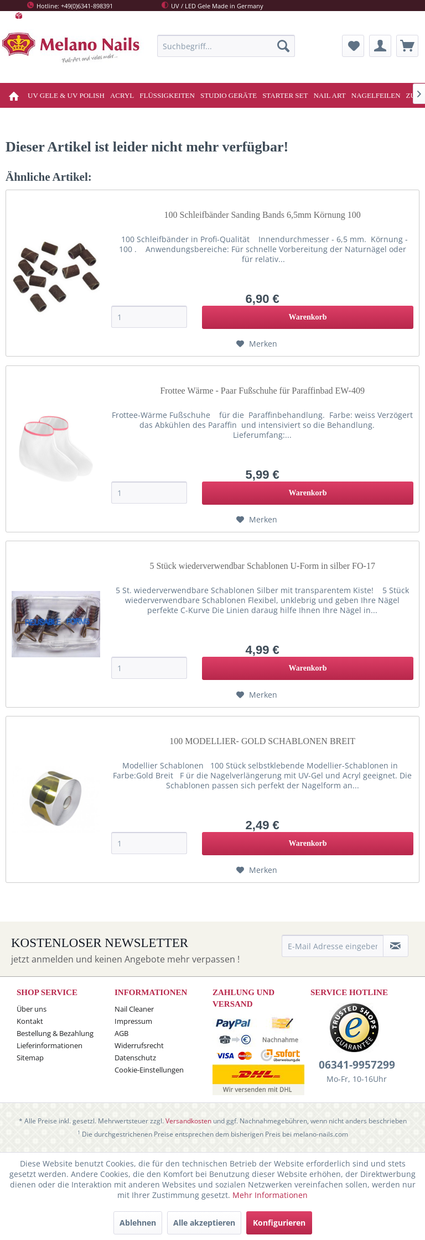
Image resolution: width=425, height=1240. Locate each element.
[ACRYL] (122, 95)
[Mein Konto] (380, 46)
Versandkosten (188, 1121)
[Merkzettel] (353, 46)
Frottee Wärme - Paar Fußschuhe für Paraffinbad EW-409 (262, 390)
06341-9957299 (357, 1065)
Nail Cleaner (134, 1009)
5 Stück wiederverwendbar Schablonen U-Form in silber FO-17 (262, 566)
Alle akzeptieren (204, 1222)
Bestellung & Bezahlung (55, 1033)
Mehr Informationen (270, 1195)
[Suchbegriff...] (226, 46)
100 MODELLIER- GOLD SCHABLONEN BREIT (262, 741)
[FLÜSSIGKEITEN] (167, 95)
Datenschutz (135, 1058)
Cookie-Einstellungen (149, 1070)
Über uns (31, 1009)
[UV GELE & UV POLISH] (66, 95)
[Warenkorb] (407, 46)
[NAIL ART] (329, 95)
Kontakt (30, 1021)
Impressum (133, 1021)
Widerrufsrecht (139, 1045)
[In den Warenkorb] (307, 317)
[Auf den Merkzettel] (256, 343)
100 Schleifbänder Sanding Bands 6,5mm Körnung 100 (262, 214)
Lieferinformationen (49, 1045)
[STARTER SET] (285, 95)
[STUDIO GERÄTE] (229, 95)
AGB (121, 1033)
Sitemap (30, 1058)
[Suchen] (283, 46)
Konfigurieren (279, 1222)
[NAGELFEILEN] (376, 95)
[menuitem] (226, 46)
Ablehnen (138, 1222)
